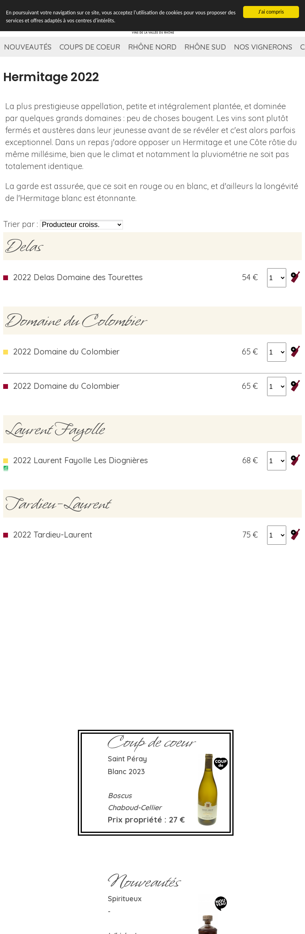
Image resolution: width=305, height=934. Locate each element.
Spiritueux (125, 898)
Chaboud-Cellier (135, 807)
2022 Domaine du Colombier (66, 351)
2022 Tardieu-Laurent (52, 535)
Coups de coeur (89, 47)
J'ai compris (271, 11)
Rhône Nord (152, 47)
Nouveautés (27, 47)
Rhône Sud (205, 47)
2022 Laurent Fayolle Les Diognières (80, 460)
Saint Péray (127, 758)
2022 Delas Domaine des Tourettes (78, 277)
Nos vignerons (263, 47)
